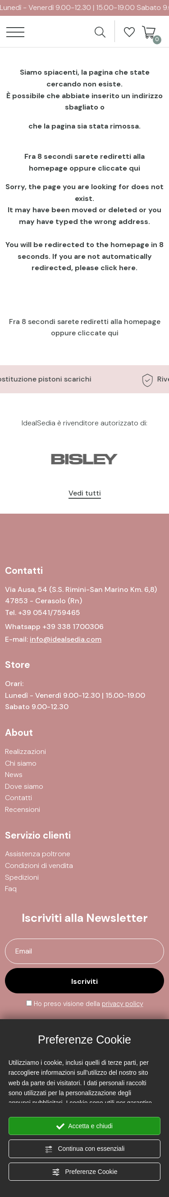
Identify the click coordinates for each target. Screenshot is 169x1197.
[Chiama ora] (49, 612)
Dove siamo (24, 786)
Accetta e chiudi (84, 1126)
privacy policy (122, 1004)
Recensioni (22, 809)
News (14, 774)
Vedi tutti (85, 493)
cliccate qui (119, 168)
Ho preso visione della (88, 1004)
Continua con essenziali (85, 1149)
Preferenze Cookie (85, 1172)
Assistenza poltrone (37, 853)
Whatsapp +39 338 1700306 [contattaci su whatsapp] (54, 626)
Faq (11, 888)
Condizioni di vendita (39, 865)
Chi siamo (21, 763)
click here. (118, 267)
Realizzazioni (25, 751)
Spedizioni (22, 877)
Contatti (18, 797)
